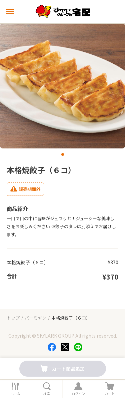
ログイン (78, 393)
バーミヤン (35, 318)
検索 (46, 393)
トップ (13, 318)
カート (110, 393)
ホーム (15, 393)
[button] (62, 154)
